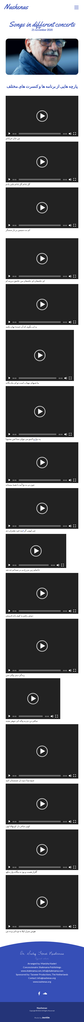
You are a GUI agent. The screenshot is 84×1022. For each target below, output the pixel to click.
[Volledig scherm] (74, 133)
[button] (76, 7)
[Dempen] (70, 133)
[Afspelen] (9, 133)
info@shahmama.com (52, 970)
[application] (42, 116)
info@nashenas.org (46, 978)
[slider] (40, 133)
